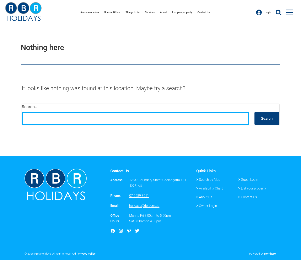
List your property (183, 12)
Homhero (270, 253)
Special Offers (111, 12)
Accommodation (88, 12)
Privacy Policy (87, 253)
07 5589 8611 (139, 196)
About (163, 12)
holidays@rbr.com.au (144, 206)
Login (263, 12)
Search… (30, 106)
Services (150, 12)
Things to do (132, 12)
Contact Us (205, 12)
